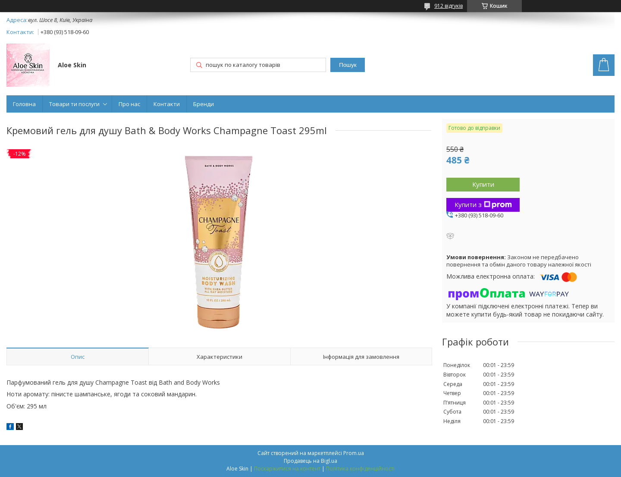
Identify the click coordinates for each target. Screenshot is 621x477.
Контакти (167, 104)
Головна (24, 104)
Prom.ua (353, 453)
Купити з (483, 204)
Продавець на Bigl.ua (310, 460)
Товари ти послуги (74, 104)
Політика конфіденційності (360, 468)
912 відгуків (448, 5)
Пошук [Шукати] (347, 65)
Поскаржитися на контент (287, 468)
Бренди (203, 104)
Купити (483, 184)
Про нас (129, 104)
